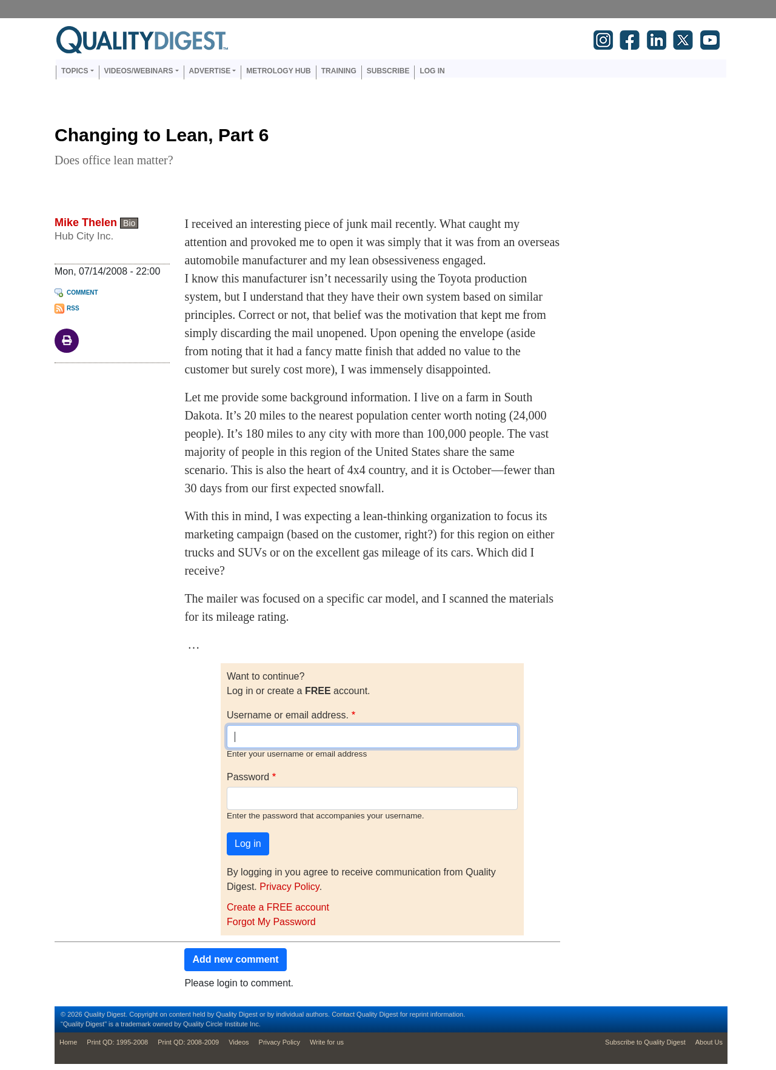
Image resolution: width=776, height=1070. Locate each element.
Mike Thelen (86, 222)
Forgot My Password (271, 922)
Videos (239, 1042)
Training (338, 71)
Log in (432, 71)
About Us (709, 1042)
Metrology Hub (278, 71)
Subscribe (388, 71)
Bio (129, 223)
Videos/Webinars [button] (138, 71)
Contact (343, 1014)
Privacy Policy (289, 886)
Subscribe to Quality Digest (645, 1042)
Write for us (327, 1042)
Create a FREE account (278, 907)
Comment (82, 292)
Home (68, 1042)
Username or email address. (288, 715)
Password (248, 777)
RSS (73, 308)
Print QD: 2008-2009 (188, 1042)
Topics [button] (74, 71)
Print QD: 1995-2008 (117, 1042)
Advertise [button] (210, 71)
